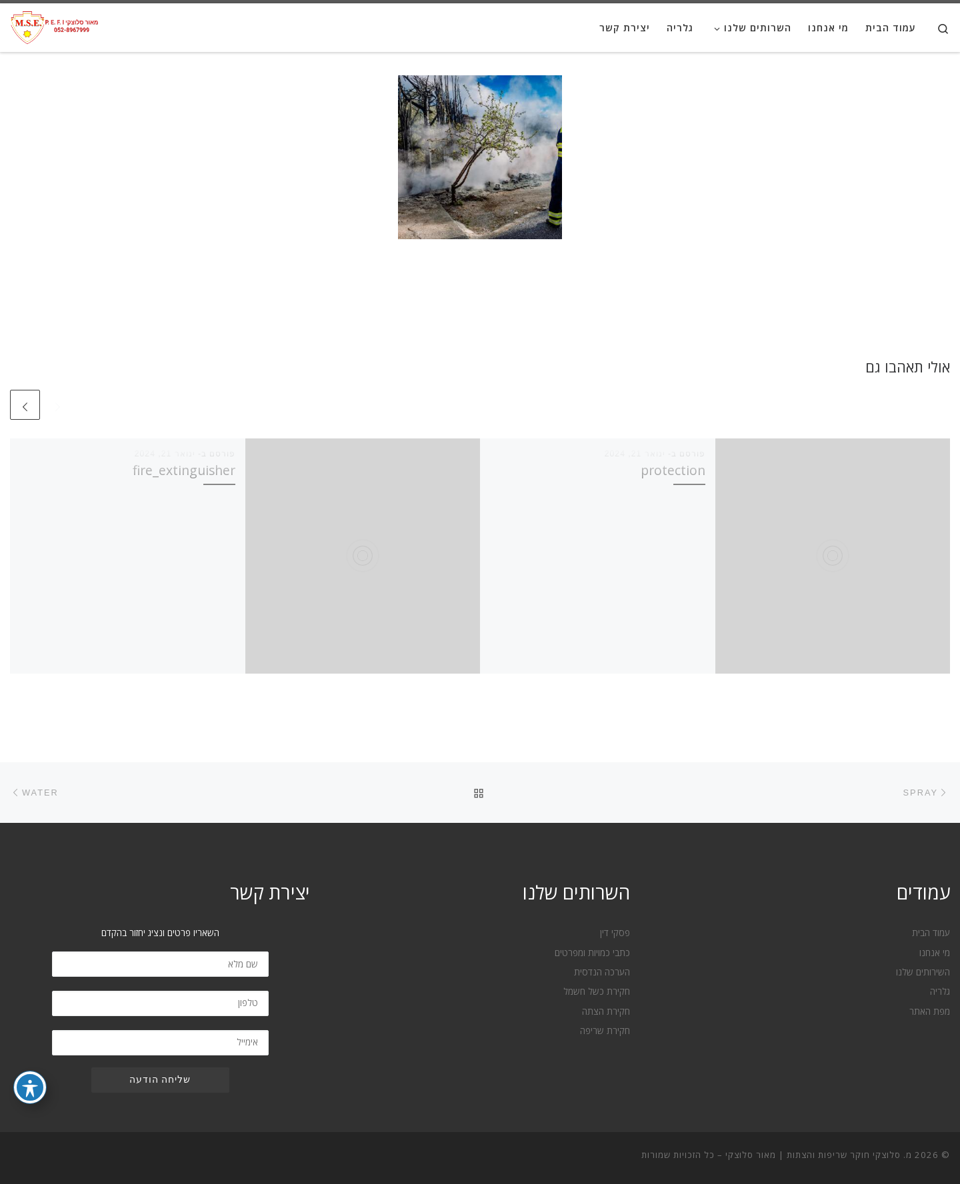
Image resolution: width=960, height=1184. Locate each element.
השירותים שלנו (923, 972)
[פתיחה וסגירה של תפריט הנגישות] (30, 1087)
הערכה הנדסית (602, 972)
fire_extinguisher (184, 470)
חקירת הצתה (606, 1011)
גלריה (940, 991)
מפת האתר (929, 1011)
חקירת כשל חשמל (596, 991)
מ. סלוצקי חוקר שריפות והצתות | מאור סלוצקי (818, 1155)
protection (673, 470)
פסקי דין (615, 933)
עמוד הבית (931, 933)
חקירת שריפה (605, 1031)
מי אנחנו (934, 953)
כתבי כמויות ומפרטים (592, 953)
